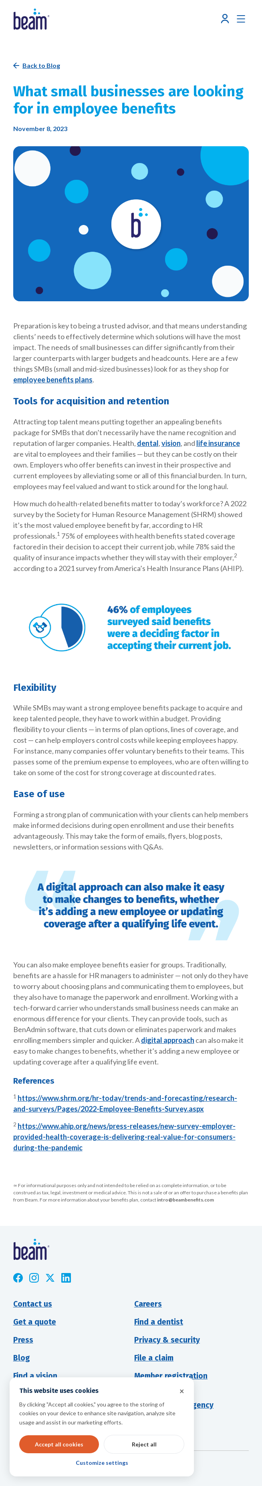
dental (148, 443)
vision (171, 443)
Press (23, 1340)
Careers (148, 1304)
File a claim (153, 1358)
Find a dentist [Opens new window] (158, 1322)
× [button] (181, 1391)
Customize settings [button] (102, 1462)
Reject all (144, 1444)
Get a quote (34, 1322)
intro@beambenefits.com (185, 1200)
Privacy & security (167, 1340)
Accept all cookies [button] (59, 1444)
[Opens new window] (18, 1278)
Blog (21, 1358)
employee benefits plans (53, 379)
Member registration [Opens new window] (171, 1376)
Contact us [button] (32, 1304)
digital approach (167, 1040)
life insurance (218, 443)
